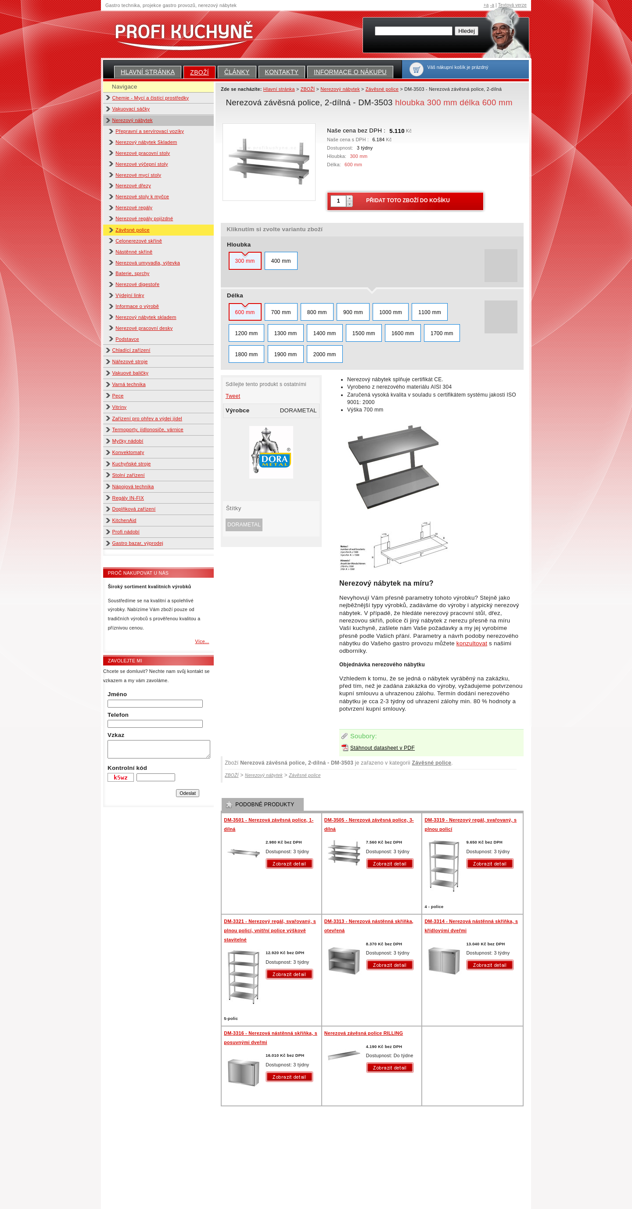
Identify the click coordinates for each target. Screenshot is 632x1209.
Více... (202, 641)
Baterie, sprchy (132, 273)
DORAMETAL (244, 525)
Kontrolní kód (127, 768)
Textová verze (512, 5)
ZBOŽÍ (199, 72)
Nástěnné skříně (133, 251)
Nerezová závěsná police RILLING (363, 1033)
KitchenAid (124, 520)
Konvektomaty (128, 452)
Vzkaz (116, 735)
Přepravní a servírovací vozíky (149, 131)
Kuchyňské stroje (131, 463)
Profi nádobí (126, 531)
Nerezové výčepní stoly (141, 164)
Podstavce (127, 339)
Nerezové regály (133, 207)
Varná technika (129, 384)
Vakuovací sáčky (131, 108)
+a (486, 5)
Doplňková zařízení (134, 509)
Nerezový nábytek (132, 120)
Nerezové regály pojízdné (144, 218)
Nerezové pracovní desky (143, 328)
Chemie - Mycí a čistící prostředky (150, 97)
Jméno (117, 694)
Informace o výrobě (137, 306)
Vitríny (119, 407)
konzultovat (471, 643)
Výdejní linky (129, 295)
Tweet (233, 396)
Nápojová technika (133, 486)
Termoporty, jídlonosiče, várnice (147, 429)
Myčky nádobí (128, 441)
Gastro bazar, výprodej (138, 543)
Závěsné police (132, 229)
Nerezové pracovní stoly (142, 153)
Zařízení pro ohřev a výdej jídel (147, 418)
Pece (118, 395)
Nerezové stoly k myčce (142, 196)
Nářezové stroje (130, 361)
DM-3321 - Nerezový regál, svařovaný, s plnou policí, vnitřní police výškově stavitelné (270, 930)
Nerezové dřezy (133, 185)
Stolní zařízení (128, 475)
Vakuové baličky (130, 373)
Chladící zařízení (131, 350)
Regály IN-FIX (128, 498)
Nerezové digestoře (137, 284)
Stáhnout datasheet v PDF (382, 748)
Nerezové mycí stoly (138, 175)
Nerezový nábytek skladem (145, 317)
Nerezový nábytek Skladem (146, 142)
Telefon (118, 715)
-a (492, 5)
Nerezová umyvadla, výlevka (147, 262)
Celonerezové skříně (138, 240)
